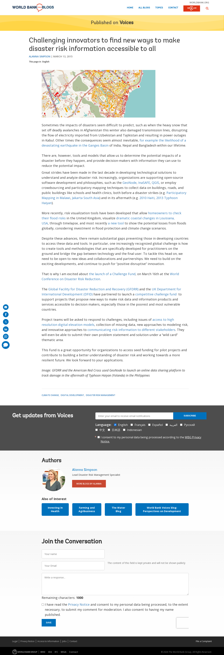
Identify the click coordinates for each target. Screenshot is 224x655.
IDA (50, 651)
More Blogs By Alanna (89, 483)
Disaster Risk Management (100, 395)
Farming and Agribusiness (87, 509)
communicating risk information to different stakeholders (131, 330)
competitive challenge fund (156, 294)
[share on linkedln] (6, 329)
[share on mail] (6, 307)
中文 (102, 430)
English (45, 61)
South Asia (91, 198)
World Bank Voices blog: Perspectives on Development (162, 509)
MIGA (63, 651)
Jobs (64, 641)
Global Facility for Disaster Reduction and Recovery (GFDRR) (93, 289)
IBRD (42, 651)
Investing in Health (55, 509)
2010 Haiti (147, 198)
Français (140, 425)
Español (157, 425)
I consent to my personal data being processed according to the (151, 439)
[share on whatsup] (6, 336)
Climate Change (50, 395)
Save (49, 622)
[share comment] (6, 345)
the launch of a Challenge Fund (112, 274)
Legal (15, 641)
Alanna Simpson (39, 56)
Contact (173, 8)
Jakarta (77, 198)
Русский (189, 425)
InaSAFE (144, 182)
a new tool (116, 223)
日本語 (116, 430)
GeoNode (129, 182)
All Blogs (144, 8)
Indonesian (134, 430)
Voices (126, 22)
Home (130, 8)
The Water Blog (118, 509)
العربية (173, 425)
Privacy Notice (79, 604)
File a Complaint (204, 641)
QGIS (155, 182)
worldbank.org (199, 2)
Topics (159, 8)
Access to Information (48, 641)
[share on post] (6, 322)
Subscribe (190, 416)
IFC (56, 651)
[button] (207, 8)
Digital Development (72, 395)
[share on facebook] (6, 314)
